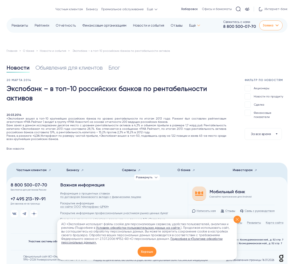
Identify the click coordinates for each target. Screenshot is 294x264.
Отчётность (66, 25)
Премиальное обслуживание (122, 9)
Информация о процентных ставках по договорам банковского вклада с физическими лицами (100, 195)
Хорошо (147, 252)
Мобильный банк (227, 191)
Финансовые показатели (258, 114)
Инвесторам (245, 170)
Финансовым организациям (104, 25)
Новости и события (148, 25)
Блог (114, 67)
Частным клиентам (69, 9)
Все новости (15, 148)
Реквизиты (19, 25)
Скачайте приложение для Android (230, 196)
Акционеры (257, 88)
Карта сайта (274, 222)
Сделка (254, 105)
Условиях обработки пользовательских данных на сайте (138, 228)
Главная (12, 50)
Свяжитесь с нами (236, 22)
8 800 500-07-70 (239, 26)
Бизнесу (92, 9)
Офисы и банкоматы (217, 9)
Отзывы (177, 25)
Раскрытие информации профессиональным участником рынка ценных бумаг (114, 213)
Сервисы (131, 170)
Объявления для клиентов (69, 67)
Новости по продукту (264, 96)
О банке (28, 50)
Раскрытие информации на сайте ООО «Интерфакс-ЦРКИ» (84, 205)
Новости (18, 67)
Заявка (271, 25)
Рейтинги (42, 25)
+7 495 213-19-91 (28, 199)
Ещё (192, 25)
